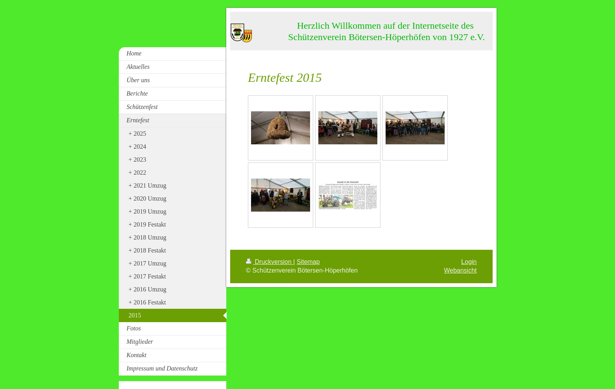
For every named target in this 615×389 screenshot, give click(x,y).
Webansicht (460, 270)
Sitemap (308, 261)
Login (468, 261)
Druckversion (269, 261)
